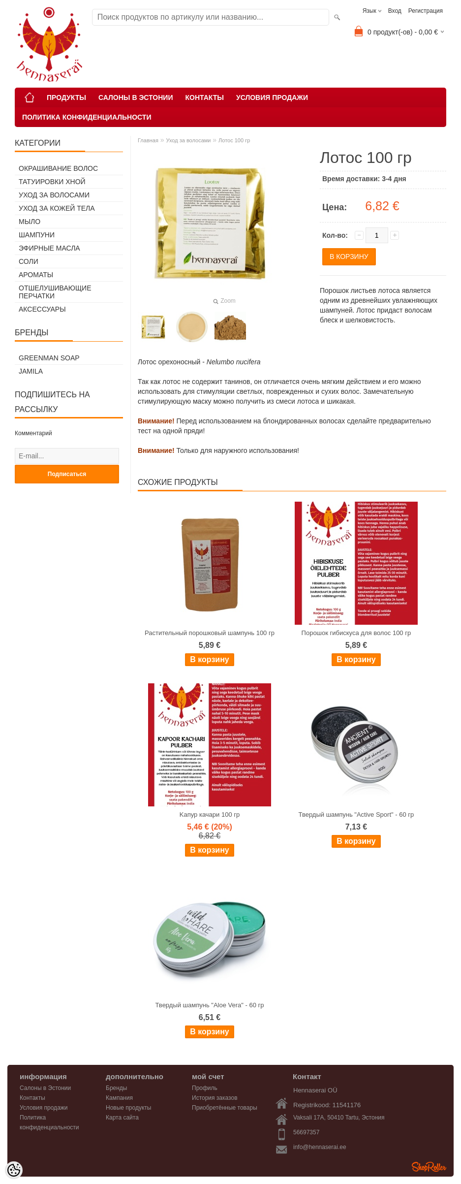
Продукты (66, 97)
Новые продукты (128, 1107)
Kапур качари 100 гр (210, 814)
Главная (148, 140)
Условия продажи (272, 97)
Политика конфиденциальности (86, 117)
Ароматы (36, 275)
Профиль (204, 1088)
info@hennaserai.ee (319, 1147)
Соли (28, 261)
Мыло (29, 221)
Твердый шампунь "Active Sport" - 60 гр (356, 814)
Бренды (116, 1088)
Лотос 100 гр (234, 140)
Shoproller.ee (429, 1167)
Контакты (204, 97)
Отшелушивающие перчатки (55, 292)
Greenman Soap (49, 358)
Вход (394, 10)
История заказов (215, 1097)
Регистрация (425, 10)
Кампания (119, 1097)
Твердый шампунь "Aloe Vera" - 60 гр (209, 1005)
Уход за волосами (54, 195)
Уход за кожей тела (57, 208)
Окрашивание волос (58, 168)
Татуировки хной (52, 182)
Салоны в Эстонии (135, 97)
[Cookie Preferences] (14, 1170)
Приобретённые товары (224, 1107)
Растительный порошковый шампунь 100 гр (210, 633)
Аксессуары (42, 309)
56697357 (306, 1132)
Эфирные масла (49, 248)
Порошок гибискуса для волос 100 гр (356, 633)
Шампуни (37, 235)
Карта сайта (122, 1117)
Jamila (31, 371)
